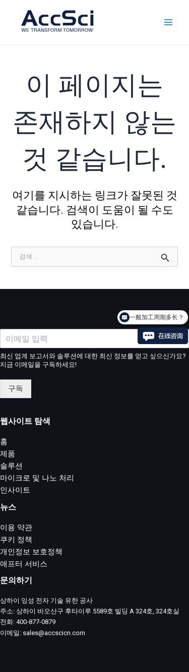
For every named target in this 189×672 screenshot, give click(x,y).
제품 (7, 453)
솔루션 (11, 465)
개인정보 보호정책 (31, 551)
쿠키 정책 (16, 539)
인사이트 (15, 490)
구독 (15, 388)
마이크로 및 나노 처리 (37, 478)
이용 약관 (16, 527)
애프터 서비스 (23, 563)
